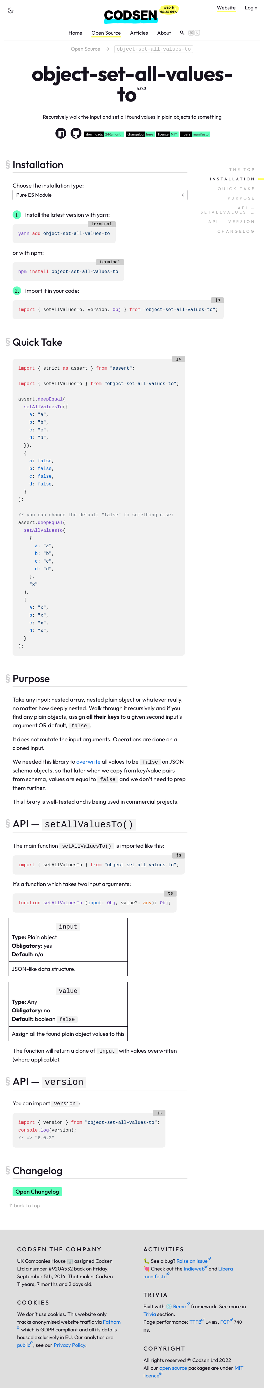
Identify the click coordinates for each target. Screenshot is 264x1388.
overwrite (88, 761)
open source (173, 1368)
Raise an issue (194, 1261)
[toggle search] (188, 33)
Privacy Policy (69, 1345)
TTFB (196, 1322)
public (25, 1345)
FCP (226, 1322)
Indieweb (195, 1268)
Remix (178, 1306)
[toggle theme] (10, 10)
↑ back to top (24, 1205)
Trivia (149, 1314)
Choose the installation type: (48, 185)
